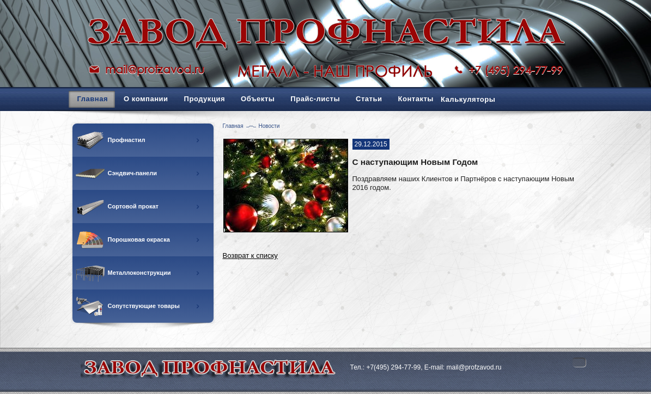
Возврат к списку (250, 255)
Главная (233, 126)
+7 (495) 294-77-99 (516, 70)
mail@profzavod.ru (154, 69)
